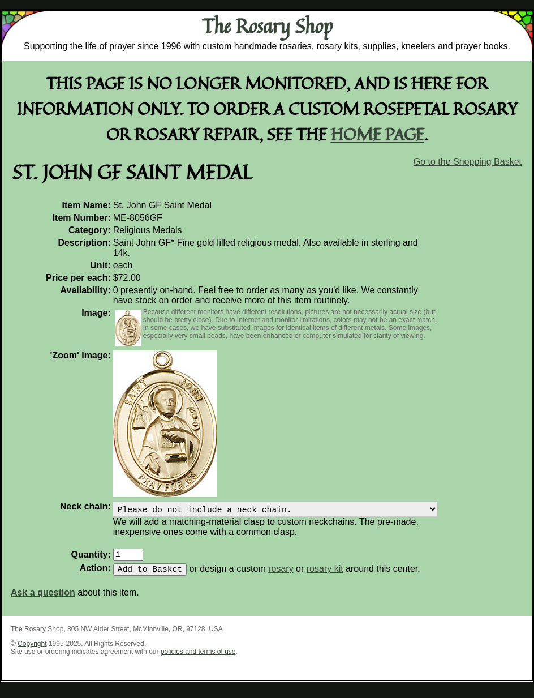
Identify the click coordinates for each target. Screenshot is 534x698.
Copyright (32, 650)
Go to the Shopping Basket (468, 161)
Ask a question (43, 599)
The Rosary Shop (267, 26)
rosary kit (325, 575)
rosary (280, 575)
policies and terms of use (198, 658)
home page (377, 134)
